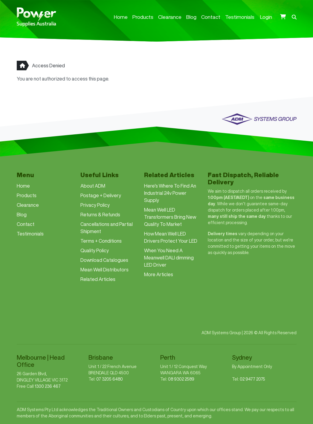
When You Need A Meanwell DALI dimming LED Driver (169, 257)
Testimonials (239, 16)
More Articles (158, 274)
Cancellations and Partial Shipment (106, 228)
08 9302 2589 (181, 379)
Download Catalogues (104, 260)
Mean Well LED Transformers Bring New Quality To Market (170, 217)
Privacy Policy (95, 205)
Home (121, 16)
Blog (191, 16)
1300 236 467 (48, 386)
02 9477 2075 (252, 379)
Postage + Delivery (100, 195)
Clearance (169, 16)
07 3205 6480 (109, 379)
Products (142, 16)
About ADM (92, 185)
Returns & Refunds (100, 214)
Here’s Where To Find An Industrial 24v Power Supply (170, 193)
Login (266, 16)
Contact (210, 16)
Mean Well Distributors (104, 269)
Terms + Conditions (101, 240)
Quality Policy (94, 250)
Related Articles (97, 279)
